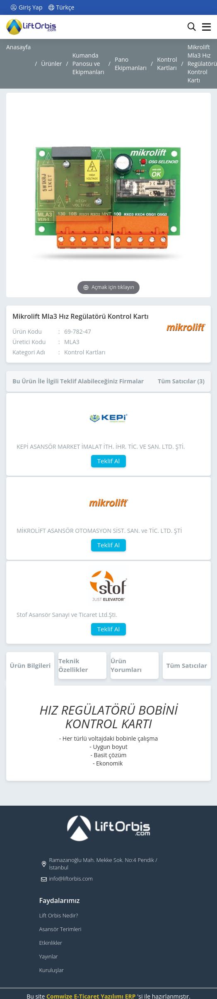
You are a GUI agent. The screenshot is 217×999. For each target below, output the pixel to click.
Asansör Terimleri (60, 929)
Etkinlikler (50, 942)
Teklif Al (108, 461)
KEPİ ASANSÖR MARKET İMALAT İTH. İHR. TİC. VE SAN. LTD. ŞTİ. (101, 446)
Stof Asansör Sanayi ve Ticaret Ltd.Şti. (67, 615)
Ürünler (51, 63)
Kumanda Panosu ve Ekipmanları (88, 63)
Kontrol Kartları (167, 63)
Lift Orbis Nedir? (58, 915)
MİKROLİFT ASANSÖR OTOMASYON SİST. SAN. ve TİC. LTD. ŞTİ (99, 530)
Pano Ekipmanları (131, 63)
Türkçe (60, 7)
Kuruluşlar (51, 970)
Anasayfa (18, 47)
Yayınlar (48, 956)
